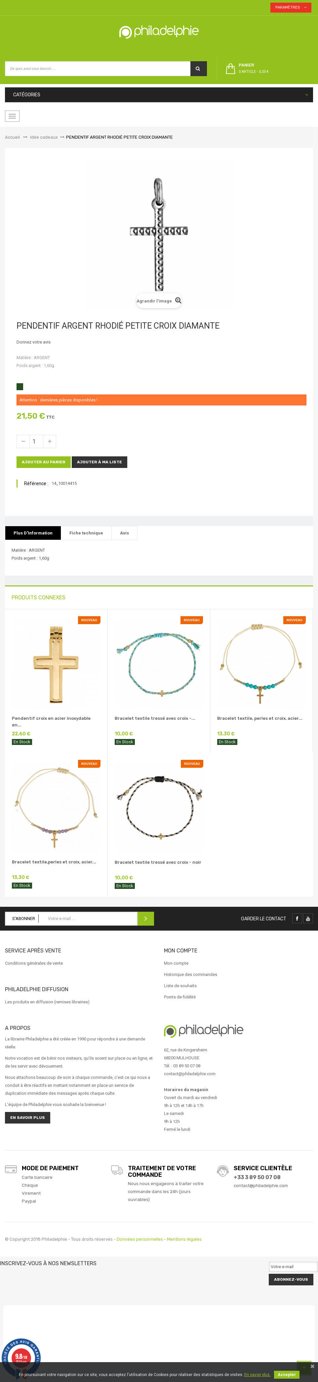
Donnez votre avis (34, 342)
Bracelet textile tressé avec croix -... (155, 718)
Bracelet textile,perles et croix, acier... (54, 861)
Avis (124, 532)
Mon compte (176, 963)
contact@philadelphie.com (261, 1185)
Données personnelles (140, 1239)
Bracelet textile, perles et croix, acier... (259, 718)
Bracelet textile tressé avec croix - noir (158, 862)
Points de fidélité (180, 996)
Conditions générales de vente (34, 963)
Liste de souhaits (180, 985)
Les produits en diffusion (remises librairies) (47, 1001)
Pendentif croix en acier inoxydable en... (51, 721)
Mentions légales (184, 1239)
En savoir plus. (257, 1374)
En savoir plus (27, 1117)
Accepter (287, 1374)
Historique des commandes (190, 974)
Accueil (12, 137)
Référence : (36, 483)
